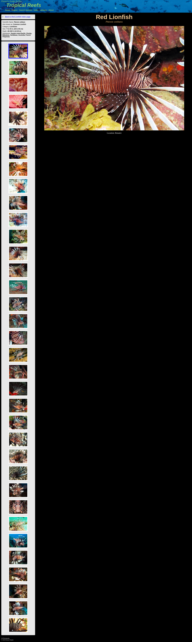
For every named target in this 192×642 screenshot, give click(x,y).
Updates (43, 10)
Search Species (25, 10)
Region (14, 10)
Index (36, 10)
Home (7, 10)
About (51, 10)
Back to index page (17, 17)
